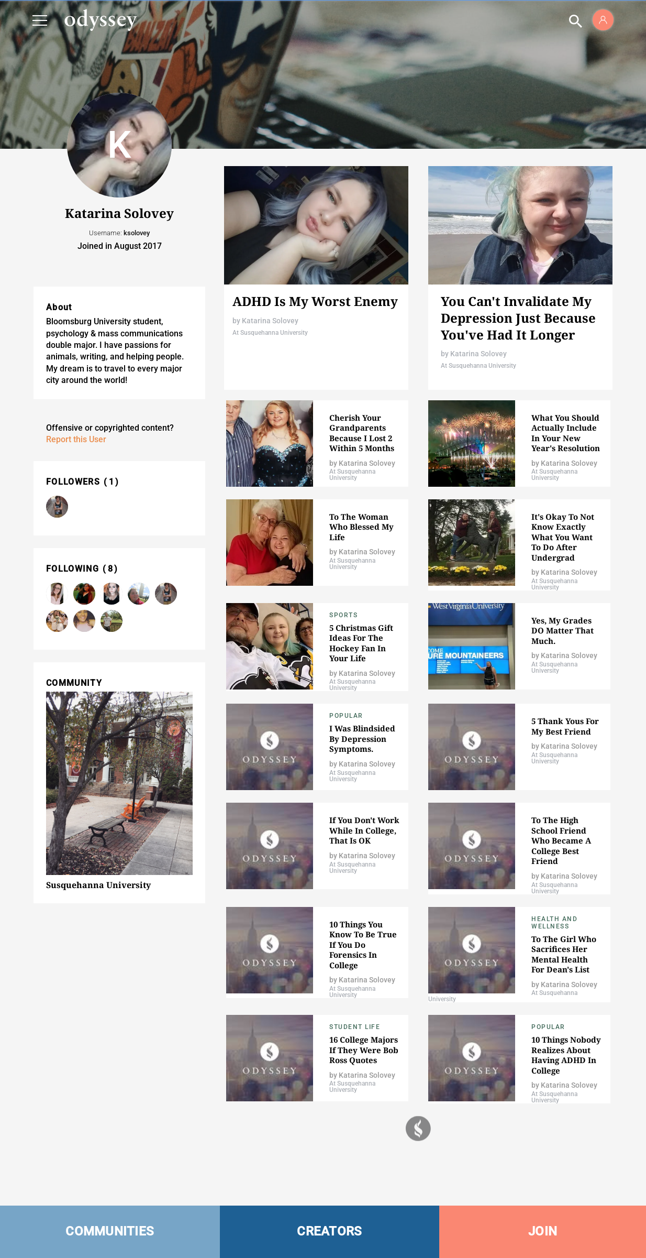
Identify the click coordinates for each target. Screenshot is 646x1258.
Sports (343, 615)
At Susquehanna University (270, 332)
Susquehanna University (98, 885)
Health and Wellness (554, 922)
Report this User (76, 439)
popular (346, 715)
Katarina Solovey (270, 320)
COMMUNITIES (109, 1231)
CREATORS (329, 1231)
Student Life (354, 1027)
